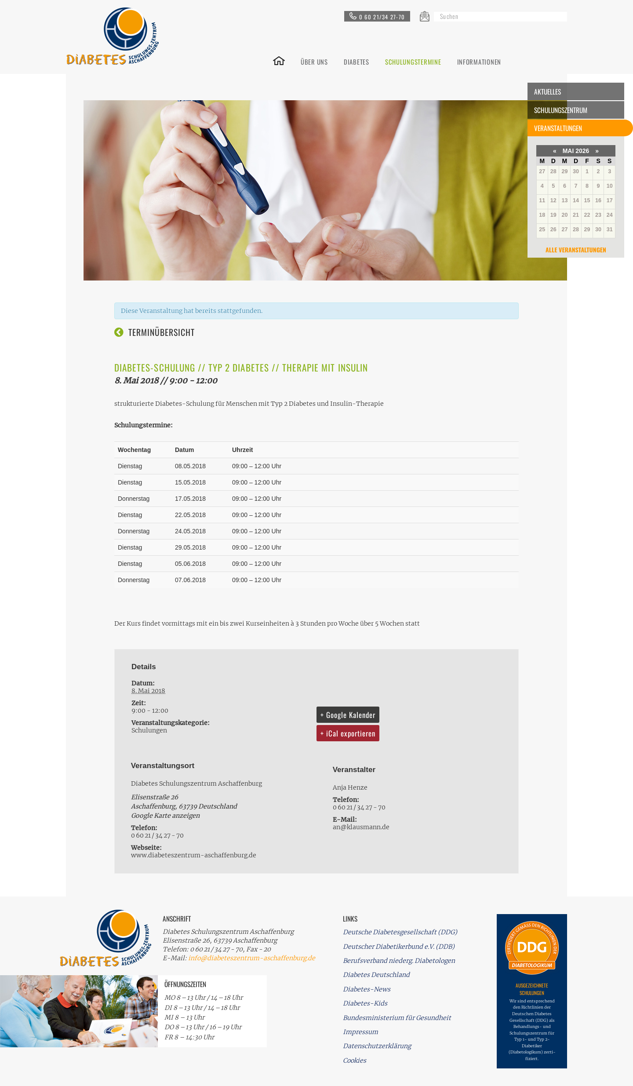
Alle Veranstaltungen (576, 249)
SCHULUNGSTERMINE (413, 61)
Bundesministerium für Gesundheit (397, 1018)
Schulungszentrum (560, 110)
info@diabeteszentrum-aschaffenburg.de (251, 958)
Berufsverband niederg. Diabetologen (399, 961)
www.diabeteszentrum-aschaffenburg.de (193, 855)
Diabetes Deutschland (376, 975)
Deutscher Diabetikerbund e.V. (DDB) (399, 947)
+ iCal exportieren (347, 733)
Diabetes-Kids (365, 1003)
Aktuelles (547, 91)
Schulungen (149, 730)
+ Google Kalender (347, 714)
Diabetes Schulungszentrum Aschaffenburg (196, 783)
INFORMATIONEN (479, 61)
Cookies (354, 1060)
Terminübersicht (161, 332)
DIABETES (356, 61)
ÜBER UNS (314, 61)
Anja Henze (350, 787)
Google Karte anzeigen (165, 816)
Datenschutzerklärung (377, 1046)
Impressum (360, 1032)
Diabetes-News (366, 989)
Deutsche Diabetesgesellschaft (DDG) (400, 932)
